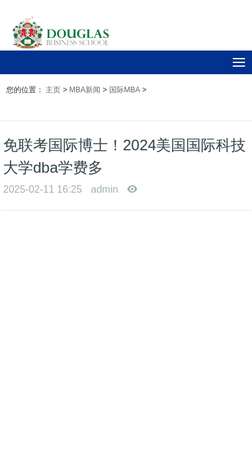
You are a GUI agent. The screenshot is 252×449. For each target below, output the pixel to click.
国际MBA (124, 89)
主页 (53, 89)
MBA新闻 (84, 89)
